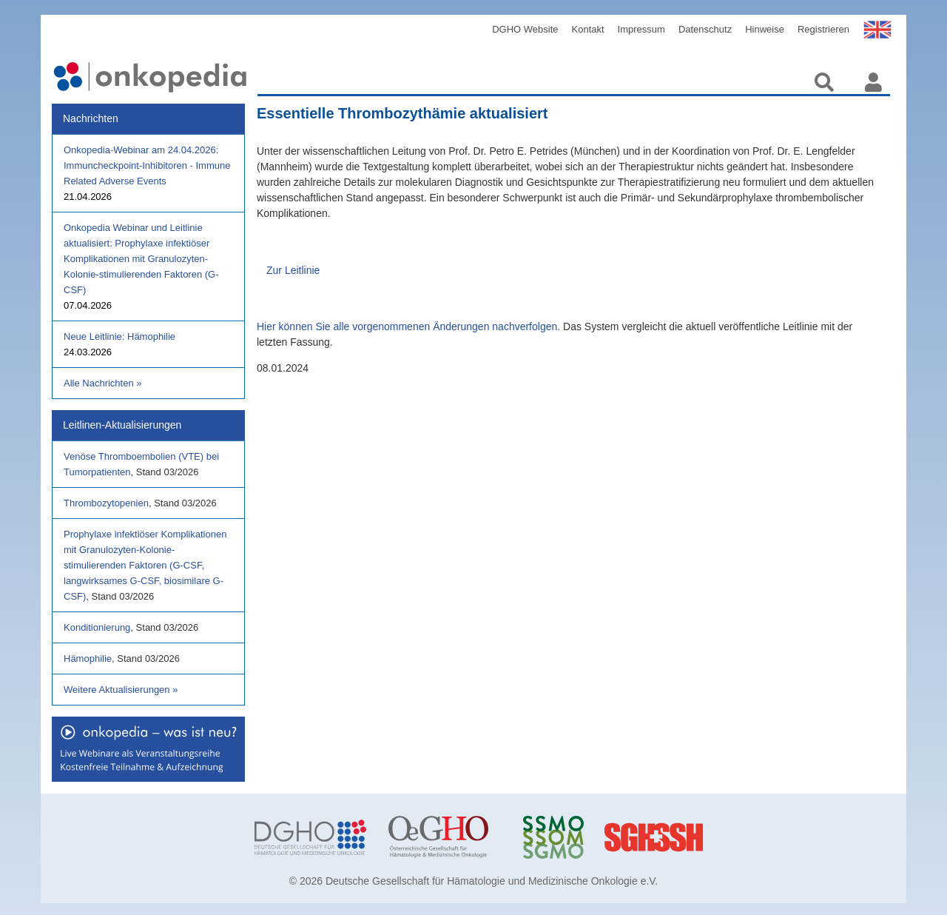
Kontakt (588, 29)
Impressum (641, 29)
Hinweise (764, 29)
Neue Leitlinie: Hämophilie (119, 336)
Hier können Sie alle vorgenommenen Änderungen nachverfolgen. (408, 326)
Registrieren (823, 29)
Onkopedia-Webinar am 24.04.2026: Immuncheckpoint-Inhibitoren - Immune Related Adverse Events (147, 165)
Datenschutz (705, 29)
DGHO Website (525, 29)
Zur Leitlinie (293, 270)
